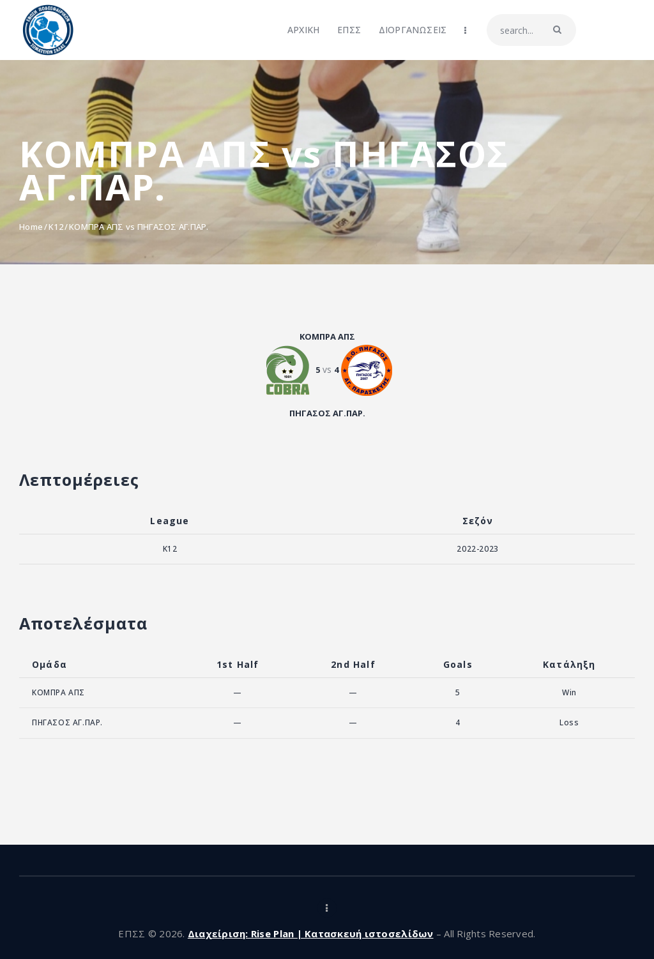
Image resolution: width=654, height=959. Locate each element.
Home (31, 226)
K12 (56, 226)
